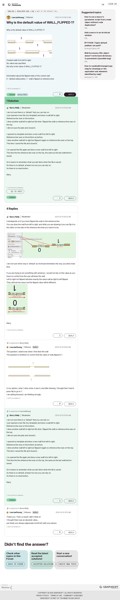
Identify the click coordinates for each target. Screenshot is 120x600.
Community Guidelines (73, 595)
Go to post (16, 191)
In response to (18, 343)
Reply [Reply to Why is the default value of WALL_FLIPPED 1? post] (71, 94)
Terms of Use (56, 595)
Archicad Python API (92, 48)
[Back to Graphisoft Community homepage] (15, 4)
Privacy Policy (42, 595)
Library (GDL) (22, 95)
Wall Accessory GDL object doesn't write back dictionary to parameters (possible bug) (98, 56)
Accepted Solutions (43, 564)
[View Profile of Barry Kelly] (15, 108)
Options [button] (74, 11)
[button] (29, 46)
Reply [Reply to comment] (71, 198)
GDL (86, 28)
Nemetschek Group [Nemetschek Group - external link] (71, 598)
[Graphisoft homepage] (109, 587)
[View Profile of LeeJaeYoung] (18, 17)
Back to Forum (15, 564)
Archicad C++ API (91, 77)
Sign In (112, 4)
